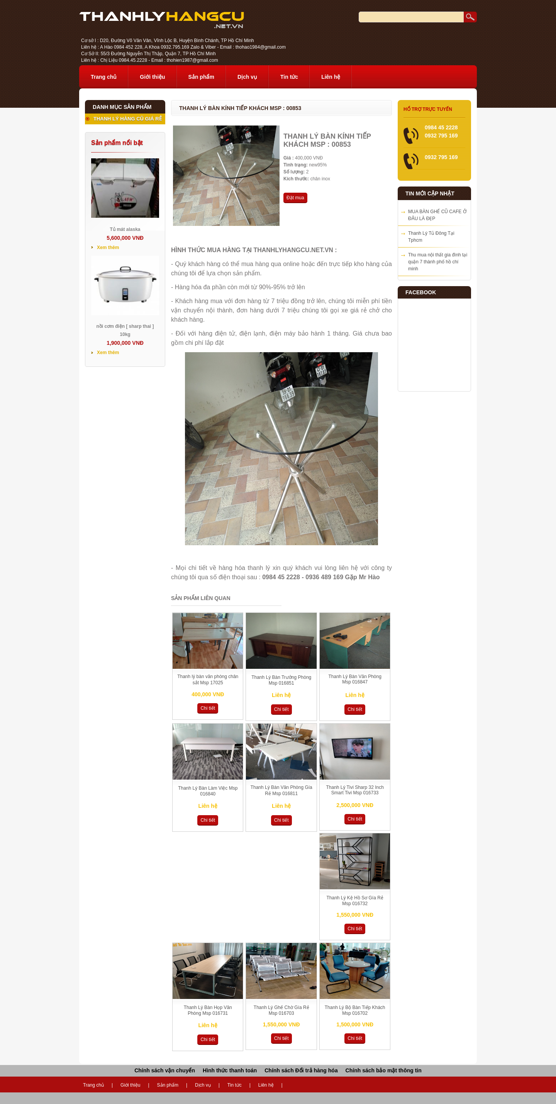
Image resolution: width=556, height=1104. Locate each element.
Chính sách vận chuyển (164, 1070)
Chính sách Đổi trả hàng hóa (300, 1070)
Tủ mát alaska (125, 229)
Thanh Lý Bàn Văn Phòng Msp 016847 (354, 679)
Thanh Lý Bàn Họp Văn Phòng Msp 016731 (208, 1010)
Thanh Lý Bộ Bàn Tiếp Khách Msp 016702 (355, 1010)
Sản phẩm (201, 77)
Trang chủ (104, 77)
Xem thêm (108, 247)
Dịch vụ (247, 77)
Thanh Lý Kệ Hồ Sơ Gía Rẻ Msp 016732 (354, 900)
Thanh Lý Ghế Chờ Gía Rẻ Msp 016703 (281, 1010)
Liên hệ (330, 77)
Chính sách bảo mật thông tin (384, 1070)
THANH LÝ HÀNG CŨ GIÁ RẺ (127, 119)
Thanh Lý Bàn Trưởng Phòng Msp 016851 (281, 680)
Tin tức (289, 77)
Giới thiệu (152, 77)
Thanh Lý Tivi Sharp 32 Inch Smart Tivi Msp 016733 (354, 790)
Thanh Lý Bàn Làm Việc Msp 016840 (207, 791)
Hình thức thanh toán (230, 1070)
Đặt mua (295, 197)
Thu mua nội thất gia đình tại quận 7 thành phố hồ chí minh (437, 261)
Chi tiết (207, 708)
